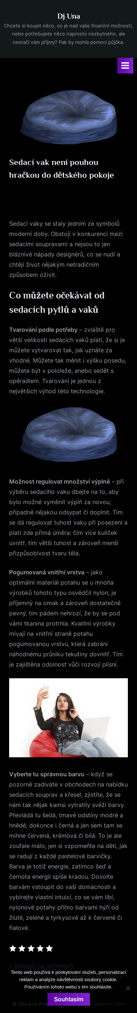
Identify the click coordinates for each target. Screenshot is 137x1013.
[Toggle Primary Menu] (125, 66)
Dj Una (68, 16)
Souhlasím (68, 999)
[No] (128, 988)
